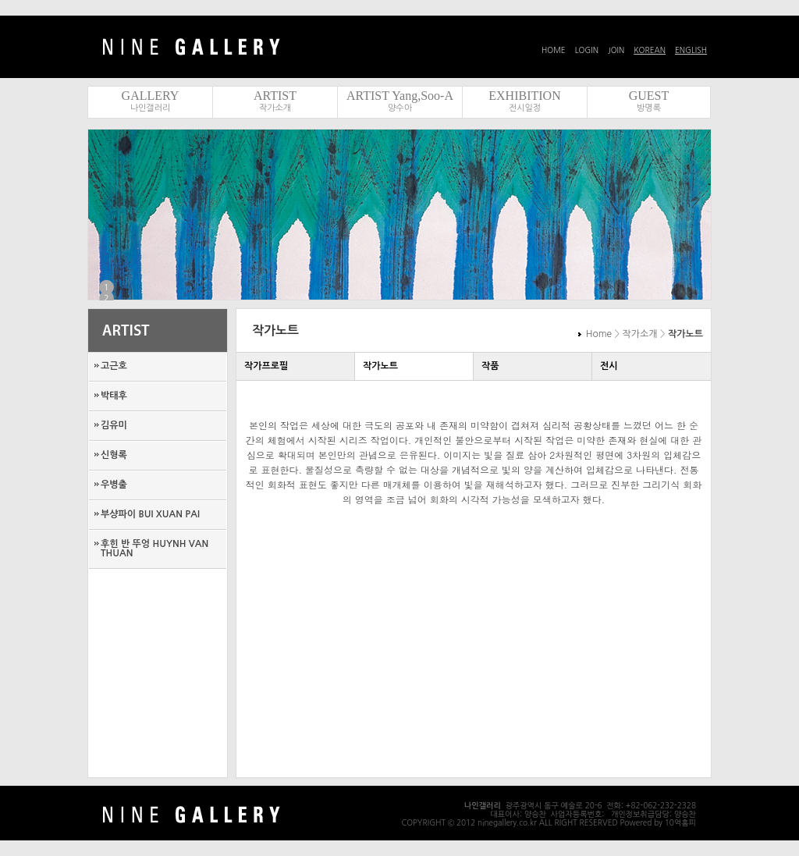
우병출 (114, 484)
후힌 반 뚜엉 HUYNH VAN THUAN (154, 548)
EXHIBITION (524, 95)
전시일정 (525, 108)
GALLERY (150, 95)
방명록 (649, 108)
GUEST (649, 95)
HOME (554, 50)
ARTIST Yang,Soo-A (399, 95)
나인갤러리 (150, 108)
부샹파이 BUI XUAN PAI (150, 514)
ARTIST (275, 95)
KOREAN (650, 50)
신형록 (114, 455)
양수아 (400, 108)
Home (599, 334)
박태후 (114, 395)
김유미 (114, 425)
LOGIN (586, 50)
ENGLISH (691, 50)
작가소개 (275, 108)
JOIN (616, 50)
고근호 (114, 366)
